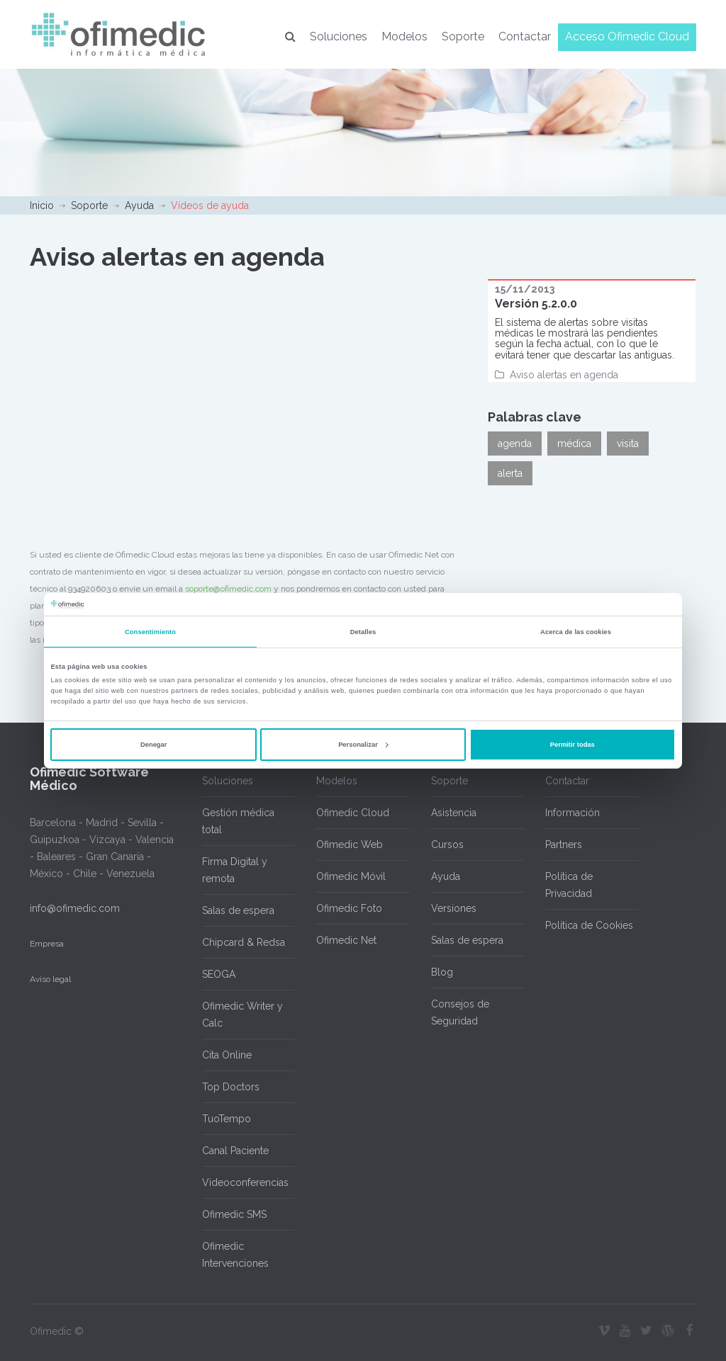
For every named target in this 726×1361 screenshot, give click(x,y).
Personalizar (363, 744)
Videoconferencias (245, 1182)
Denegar (153, 744)
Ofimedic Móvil (351, 876)
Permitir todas (572, 744)
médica (574, 443)
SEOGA (218, 974)
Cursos (447, 844)
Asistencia (453, 812)
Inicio (42, 205)
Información (572, 812)
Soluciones (338, 36)
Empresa (47, 944)
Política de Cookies (589, 925)
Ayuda (139, 205)
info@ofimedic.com (75, 908)
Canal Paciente (235, 1150)
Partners (563, 844)
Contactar (524, 36)
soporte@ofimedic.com (228, 589)
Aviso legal (50, 979)
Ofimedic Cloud (352, 812)
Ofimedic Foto (349, 908)
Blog (442, 972)
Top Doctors (230, 1086)
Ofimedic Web (349, 844)
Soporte (463, 36)
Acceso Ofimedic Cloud (627, 36)
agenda (515, 443)
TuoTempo (226, 1118)
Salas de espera (238, 910)
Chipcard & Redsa (243, 942)
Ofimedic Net (346, 940)
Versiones (453, 908)
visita (628, 443)
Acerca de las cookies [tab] (575, 632)
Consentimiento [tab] (150, 632)
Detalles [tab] (363, 632)
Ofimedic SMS (234, 1214)
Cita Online (227, 1055)
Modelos (404, 36)
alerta (510, 473)
